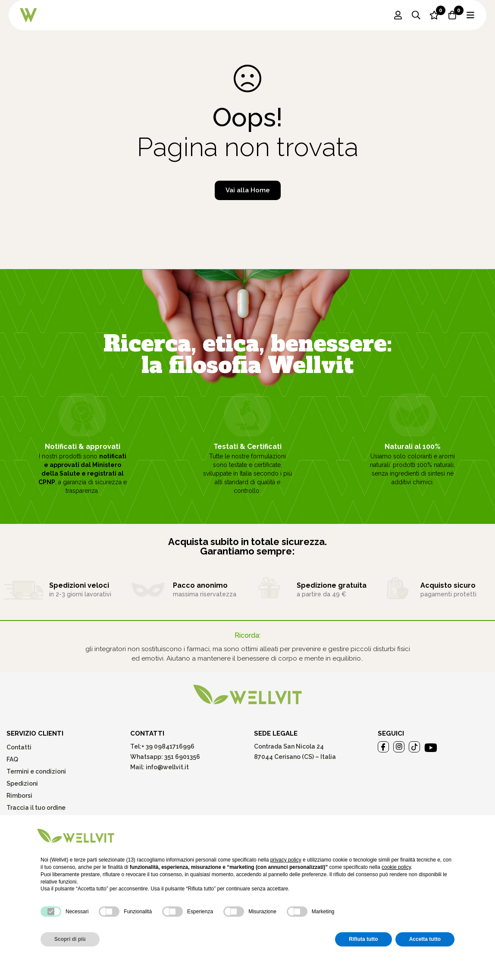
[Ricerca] (416, 15)
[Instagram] (398, 746)
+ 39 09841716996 (167, 746)
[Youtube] (430, 747)
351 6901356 (182, 756)
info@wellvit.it (167, 767)
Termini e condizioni (36, 771)
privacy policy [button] (285, 860)
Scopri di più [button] (70, 939)
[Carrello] (452, 15)
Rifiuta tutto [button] (363, 939)
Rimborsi (19, 795)
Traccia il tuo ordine (36, 807)
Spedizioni (22, 783)
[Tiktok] (414, 746)
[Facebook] (383, 746)
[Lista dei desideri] (434, 15)
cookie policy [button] (396, 867)
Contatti (18, 747)
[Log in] (398, 15)
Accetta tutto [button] (425, 939)
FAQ (12, 759)
